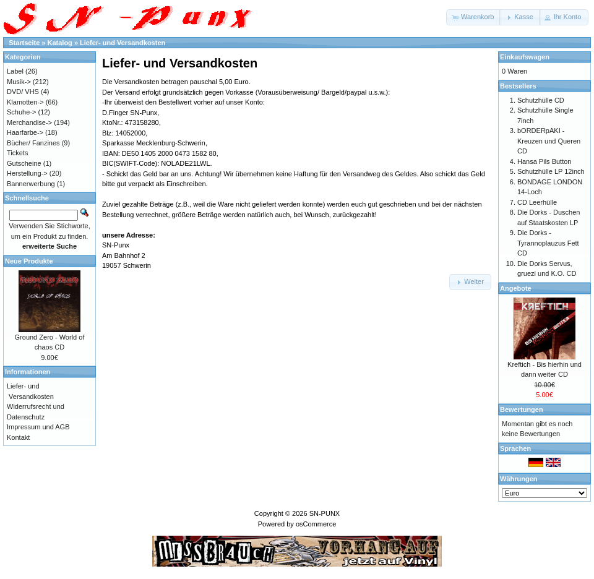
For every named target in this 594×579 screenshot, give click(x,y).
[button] (473, 17)
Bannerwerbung (31, 183)
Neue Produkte (29, 261)
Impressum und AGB (38, 427)
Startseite (24, 42)
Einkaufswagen (524, 57)
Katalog (60, 42)
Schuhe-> (21, 112)
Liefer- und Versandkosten (122, 42)
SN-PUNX (324, 513)
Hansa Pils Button (544, 161)
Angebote (516, 288)
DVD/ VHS (23, 91)
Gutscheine (24, 163)
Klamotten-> (25, 102)
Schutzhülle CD (540, 100)
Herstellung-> (27, 173)
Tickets (17, 153)
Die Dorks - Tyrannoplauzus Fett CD (548, 243)
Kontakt (18, 437)
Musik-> (19, 81)
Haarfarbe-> (25, 132)
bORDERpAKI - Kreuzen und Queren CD (548, 141)
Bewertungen (521, 409)
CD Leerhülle (537, 202)
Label (15, 71)
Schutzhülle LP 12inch (551, 171)
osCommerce (316, 524)
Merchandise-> (29, 122)
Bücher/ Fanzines (33, 143)
